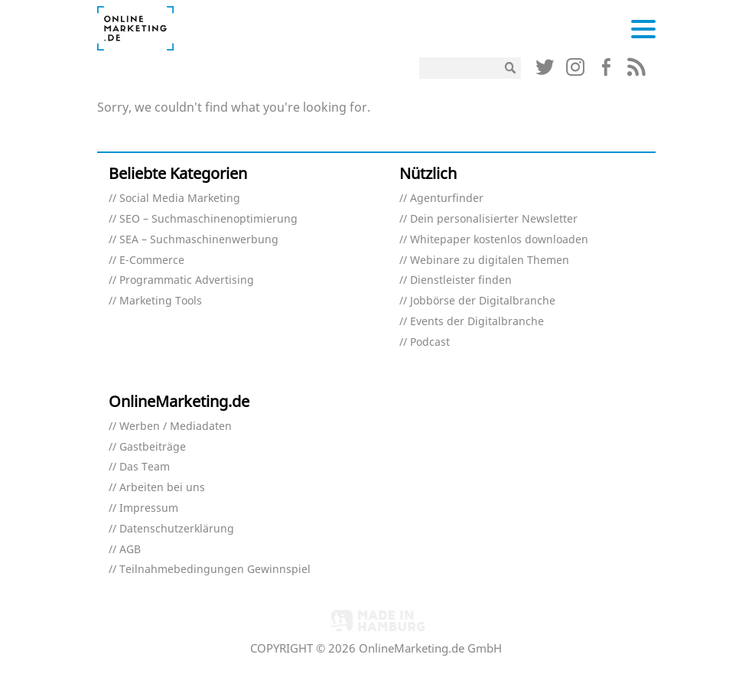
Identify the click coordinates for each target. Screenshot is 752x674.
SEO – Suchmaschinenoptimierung (208, 219)
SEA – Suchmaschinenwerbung (198, 239)
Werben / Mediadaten (175, 426)
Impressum (148, 508)
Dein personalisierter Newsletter (494, 219)
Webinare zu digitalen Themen (489, 260)
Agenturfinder (446, 198)
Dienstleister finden (461, 280)
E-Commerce (151, 260)
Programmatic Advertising (186, 280)
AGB (130, 549)
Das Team (144, 467)
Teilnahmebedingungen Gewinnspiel (215, 569)
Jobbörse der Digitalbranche (482, 301)
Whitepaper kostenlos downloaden (499, 239)
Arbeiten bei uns (162, 487)
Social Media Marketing (179, 198)
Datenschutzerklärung (176, 529)
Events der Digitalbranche (477, 321)
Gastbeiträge (152, 447)
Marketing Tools (160, 301)
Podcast (430, 342)
